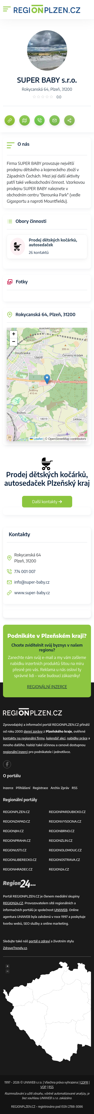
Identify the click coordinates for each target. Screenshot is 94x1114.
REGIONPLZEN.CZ (16, 812)
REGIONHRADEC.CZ (17, 869)
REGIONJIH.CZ (13, 831)
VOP (43, 1087)
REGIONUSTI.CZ (14, 850)
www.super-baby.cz (32, 592)
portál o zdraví (39, 941)
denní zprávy (33, 731)
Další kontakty (47, 501)
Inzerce (8, 788)
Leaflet (36, 439)
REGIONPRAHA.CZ (17, 840)
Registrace (40, 788)
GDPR (84, 1082)
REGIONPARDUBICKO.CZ (67, 812)
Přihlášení (23, 788)
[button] (47, 379)
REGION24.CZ (59, 869)
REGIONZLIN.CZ (60, 840)
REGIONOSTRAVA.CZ (64, 860)
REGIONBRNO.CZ (61, 831)
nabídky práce (77, 738)
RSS (74, 788)
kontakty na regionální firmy (24, 738)
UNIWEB (60, 910)
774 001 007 (24, 571)
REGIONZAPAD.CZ (16, 821)
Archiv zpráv (60, 788)
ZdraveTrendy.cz (15, 948)
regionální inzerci (15, 752)
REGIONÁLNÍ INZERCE (47, 686)
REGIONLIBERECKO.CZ (20, 860)
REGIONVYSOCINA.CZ (65, 821)
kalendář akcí (55, 738)
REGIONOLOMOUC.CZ (65, 850)
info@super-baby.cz (31, 582)
